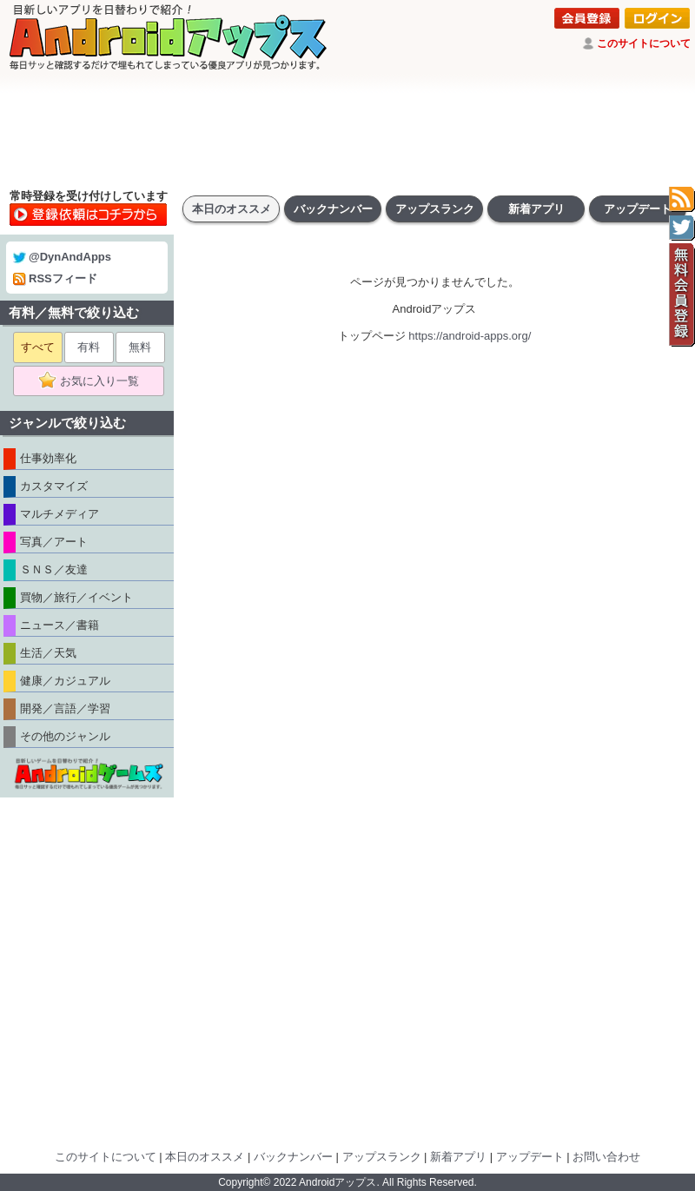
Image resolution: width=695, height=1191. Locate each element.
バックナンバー (333, 208)
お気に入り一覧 (94, 381)
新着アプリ (536, 208)
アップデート (638, 208)
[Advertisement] (347, 130)
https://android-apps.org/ (469, 335)
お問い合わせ (606, 1156)
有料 (88, 347)
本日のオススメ (231, 208)
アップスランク (434, 208)
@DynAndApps (62, 256)
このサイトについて (644, 43)
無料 (140, 347)
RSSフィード (55, 278)
